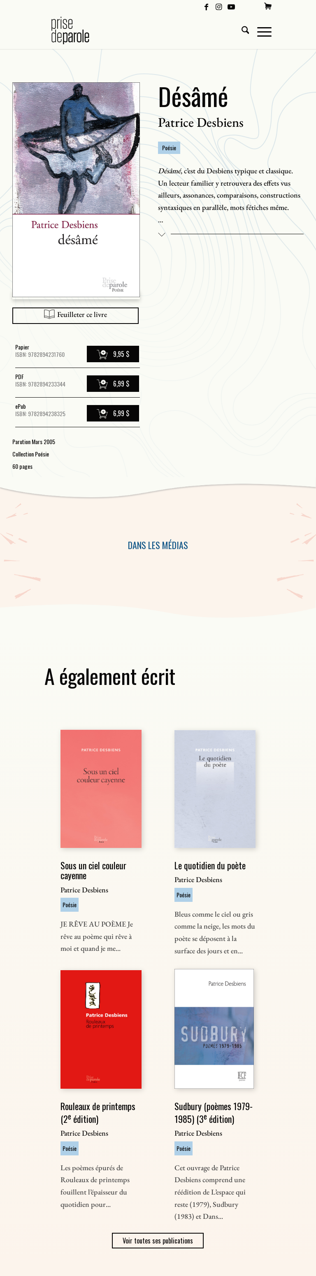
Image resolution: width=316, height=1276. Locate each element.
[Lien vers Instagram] (219, 6)
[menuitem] (268, 6)
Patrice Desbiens (201, 122)
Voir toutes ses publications (158, 1241)
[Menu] (260, 30)
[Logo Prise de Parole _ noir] (80, 30)
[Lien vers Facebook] (206, 6)
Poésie (169, 147)
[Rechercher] (241, 30)
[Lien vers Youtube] (231, 6)
